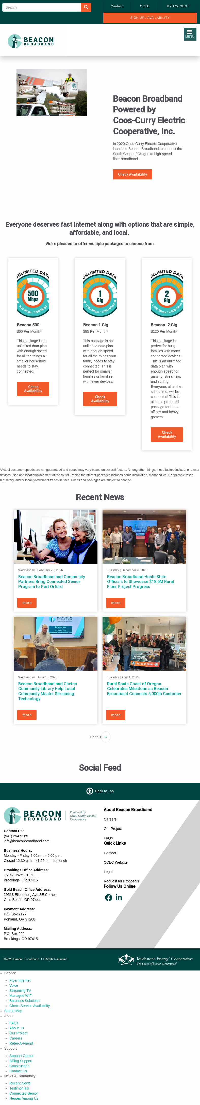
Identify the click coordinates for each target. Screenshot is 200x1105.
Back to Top (104, 791)
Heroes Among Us (23, 1098)
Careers (110, 819)
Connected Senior (23, 1093)
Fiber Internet (19, 980)
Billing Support (20, 1061)
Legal (108, 872)
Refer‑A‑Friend (21, 1043)
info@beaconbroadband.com (26, 841)
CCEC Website (116, 862)
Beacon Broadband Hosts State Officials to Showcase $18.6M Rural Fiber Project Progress (140, 581)
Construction (19, 1066)
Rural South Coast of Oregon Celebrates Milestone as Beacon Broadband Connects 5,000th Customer (144, 688)
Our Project (113, 829)
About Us (16, 1028)
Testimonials (19, 1088)
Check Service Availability (29, 1006)
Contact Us (18, 1071)
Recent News (19, 1083)
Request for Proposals (121, 881)
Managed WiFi (20, 996)
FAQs (108, 838)
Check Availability (132, 174)
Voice (13, 985)
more (26, 603)
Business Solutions (24, 1001)
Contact (110, 853)
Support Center (21, 1056)
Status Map (13, 1011)
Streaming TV (20, 991)
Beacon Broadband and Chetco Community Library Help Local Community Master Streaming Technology (47, 691)
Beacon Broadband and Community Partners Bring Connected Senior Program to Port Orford (51, 581)
